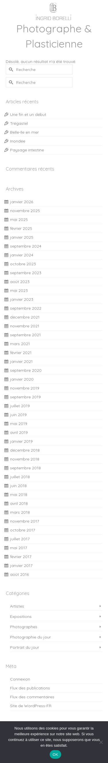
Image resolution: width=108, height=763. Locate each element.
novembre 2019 (24, 388)
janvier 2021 (21, 361)
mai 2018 (18, 494)
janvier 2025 (21, 237)
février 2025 (21, 228)
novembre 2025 (25, 210)
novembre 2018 (24, 459)
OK (55, 754)
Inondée (17, 141)
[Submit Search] (10, 69)
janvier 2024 (21, 255)
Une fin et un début (28, 114)
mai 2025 (19, 219)
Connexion (20, 679)
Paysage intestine (27, 150)
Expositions (21, 616)
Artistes (17, 606)
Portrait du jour (24, 647)
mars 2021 (20, 343)
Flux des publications (30, 688)
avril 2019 (19, 432)
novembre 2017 (24, 521)
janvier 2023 (21, 299)
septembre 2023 (25, 272)
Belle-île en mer (24, 132)
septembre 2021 (25, 334)
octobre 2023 (23, 263)
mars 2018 (20, 512)
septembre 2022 (25, 308)
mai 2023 (19, 290)
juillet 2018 (20, 476)
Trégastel (19, 123)
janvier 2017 (21, 565)
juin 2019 (18, 414)
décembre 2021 (25, 317)
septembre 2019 (25, 397)
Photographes (23, 626)
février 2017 (20, 556)
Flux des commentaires (32, 696)
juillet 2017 (20, 538)
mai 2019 (18, 423)
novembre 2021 (24, 326)
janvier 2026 (21, 201)
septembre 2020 (26, 370)
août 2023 (20, 281)
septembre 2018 (25, 468)
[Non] (101, 742)
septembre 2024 (25, 246)
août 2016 (19, 574)
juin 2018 (18, 485)
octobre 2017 (22, 530)
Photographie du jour (30, 637)
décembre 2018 (25, 450)
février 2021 (21, 352)
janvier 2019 (21, 441)
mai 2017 (18, 547)
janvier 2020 (22, 379)
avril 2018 (19, 503)
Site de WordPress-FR (30, 705)
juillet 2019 (20, 405)
